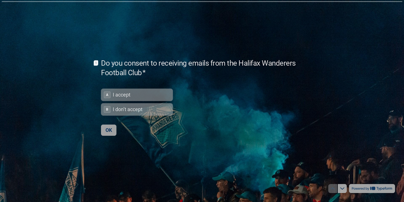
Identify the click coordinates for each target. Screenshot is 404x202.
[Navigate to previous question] (332, 188)
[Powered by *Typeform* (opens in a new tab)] (372, 188)
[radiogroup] (137, 101)
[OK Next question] (108, 130)
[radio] (137, 94)
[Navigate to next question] (342, 188)
